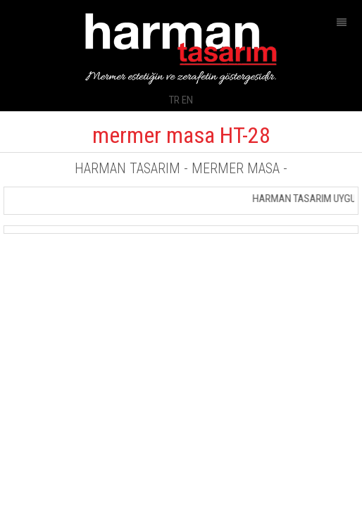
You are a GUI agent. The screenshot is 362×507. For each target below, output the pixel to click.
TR (174, 100)
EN (187, 100)
